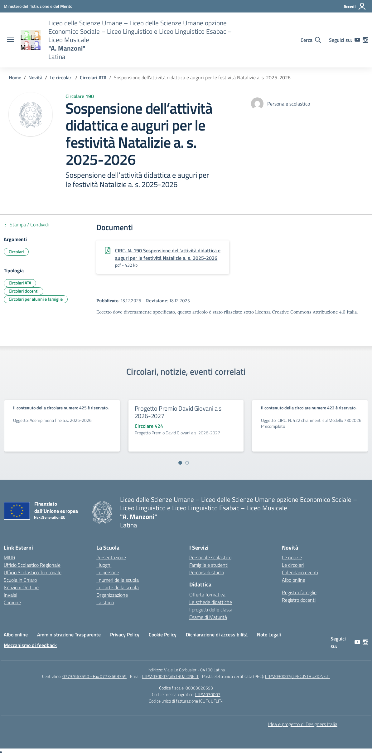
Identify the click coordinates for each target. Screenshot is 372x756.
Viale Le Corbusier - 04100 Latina (194, 669)
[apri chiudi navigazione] (10, 40)
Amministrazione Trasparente (69, 634)
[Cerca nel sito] (311, 40)
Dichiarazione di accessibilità (217, 634)
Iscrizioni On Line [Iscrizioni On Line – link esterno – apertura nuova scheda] (21, 587)
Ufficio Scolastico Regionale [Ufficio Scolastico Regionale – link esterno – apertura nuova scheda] (32, 565)
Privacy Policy (124, 634)
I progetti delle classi (210, 609)
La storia (105, 602)
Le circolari (293, 565)
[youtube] (357, 40)
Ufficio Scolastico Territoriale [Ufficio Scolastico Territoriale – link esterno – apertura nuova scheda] (32, 572)
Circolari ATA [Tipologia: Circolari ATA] (20, 282)
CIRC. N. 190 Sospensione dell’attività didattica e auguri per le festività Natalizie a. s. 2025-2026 (167, 254)
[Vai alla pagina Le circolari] (61, 77)
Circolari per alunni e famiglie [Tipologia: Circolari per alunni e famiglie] (36, 299)
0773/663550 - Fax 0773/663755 (94, 676)
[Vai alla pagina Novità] (35, 77)
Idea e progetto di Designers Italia (302, 724)
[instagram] (365, 40)
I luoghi (103, 565)
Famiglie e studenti (208, 565)
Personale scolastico (210, 557)
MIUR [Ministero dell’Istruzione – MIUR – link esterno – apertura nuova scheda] (9, 557)
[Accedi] (355, 6)
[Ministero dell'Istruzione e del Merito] (38, 6)
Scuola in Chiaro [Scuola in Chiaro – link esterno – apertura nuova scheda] (20, 580)
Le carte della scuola (117, 587)
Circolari (16, 251)
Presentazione (111, 557)
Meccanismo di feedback (30, 645)
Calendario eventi (300, 572)
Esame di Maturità (208, 617)
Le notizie (292, 557)
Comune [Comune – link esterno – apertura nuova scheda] (12, 602)
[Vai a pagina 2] (187, 463)
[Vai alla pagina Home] (15, 77)
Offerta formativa (207, 594)
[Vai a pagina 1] (180, 463)
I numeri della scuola (117, 580)
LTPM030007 (207, 694)
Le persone (107, 572)
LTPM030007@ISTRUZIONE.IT (170, 676)
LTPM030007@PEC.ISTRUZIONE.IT (297, 676)
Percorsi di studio (206, 572)
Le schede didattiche (210, 602)
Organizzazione (112, 595)
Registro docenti (299, 600)
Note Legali (269, 634)
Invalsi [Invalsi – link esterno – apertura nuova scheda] (10, 595)
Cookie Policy (162, 634)
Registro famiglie (299, 592)
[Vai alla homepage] (31, 40)
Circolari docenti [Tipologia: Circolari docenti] (23, 291)
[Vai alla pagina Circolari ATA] (93, 77)
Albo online (293, 580)
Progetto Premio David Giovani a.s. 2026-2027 (179, 412)
